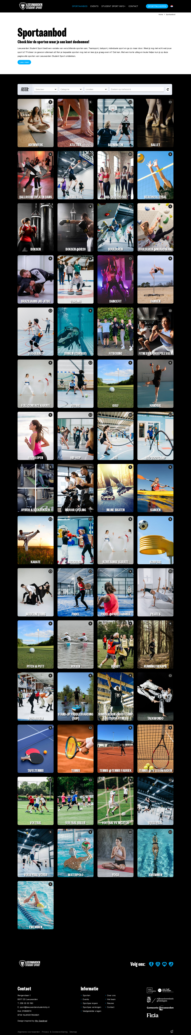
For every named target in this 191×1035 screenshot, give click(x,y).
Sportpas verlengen (92, 1007)
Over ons (111, 995)
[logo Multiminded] (171, 1032)
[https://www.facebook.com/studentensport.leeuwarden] (151, 964)
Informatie (89, 988)
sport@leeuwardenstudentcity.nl (34, 1007)
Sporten (86, 995)
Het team (111, 999)
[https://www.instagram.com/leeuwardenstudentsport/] (157, 964)
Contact (133, 6)
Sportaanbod (79, 6)
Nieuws (110, 1003)
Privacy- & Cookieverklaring (54, 1032)
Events (94, 6)
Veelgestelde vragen (92, 1011)
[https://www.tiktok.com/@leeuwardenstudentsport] (171, 964)
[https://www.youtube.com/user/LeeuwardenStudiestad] (164, 964)
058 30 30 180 (26, 1003)
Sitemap (73, 1032)
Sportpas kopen (90, 1003)
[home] (31, 6)
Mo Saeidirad (41, 1021)
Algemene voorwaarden (29, 1032)
